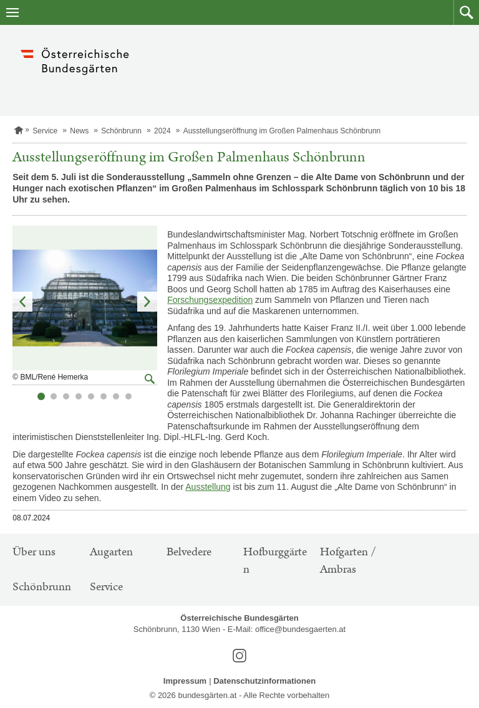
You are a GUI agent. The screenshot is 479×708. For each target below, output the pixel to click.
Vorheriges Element (22, 302)
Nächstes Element (147, 302)
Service (44, 131)
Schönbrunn (121, 131)
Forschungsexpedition (210, 300)
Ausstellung (207, 487)
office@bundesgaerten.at (300, 629)
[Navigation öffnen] (12, 12)
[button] (466, 12)
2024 (162, 131)
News (79, 131)
